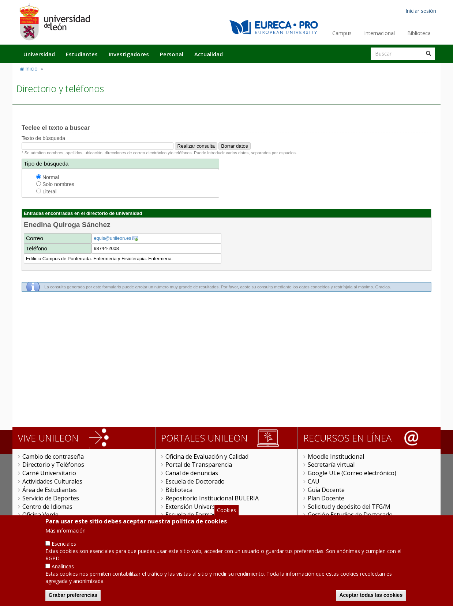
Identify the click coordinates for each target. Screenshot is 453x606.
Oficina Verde (40, 515)
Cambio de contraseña (53, 456)
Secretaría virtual (331, 465)
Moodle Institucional (336, 456)
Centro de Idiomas (47, 507)
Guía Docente (326, 490)
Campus (342, 33)
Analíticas (63, 566)
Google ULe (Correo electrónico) (352, 473)
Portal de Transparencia (198, 465)
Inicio (31, 68)
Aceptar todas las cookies (371, 595)
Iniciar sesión (420, 10)
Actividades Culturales (52, 481)
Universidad (39, 54)
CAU (313, 481)
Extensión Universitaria (197, 507)
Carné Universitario (49, 473)
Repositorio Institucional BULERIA (212, 498)
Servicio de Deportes (50, 498)
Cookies (226, 510)
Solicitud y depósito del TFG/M (349, 507)
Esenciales (64, 543)
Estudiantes (82, 54)
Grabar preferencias (73, 595)
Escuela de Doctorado (195, 481)
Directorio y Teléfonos (53, 465)
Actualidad (208, 54)
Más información (65, 530)
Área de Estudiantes (49, 490)
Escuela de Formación (194, 515)
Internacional (379, 33)
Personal (171, 54)
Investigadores (129, 54)
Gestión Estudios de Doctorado (350, 515)
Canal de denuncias (191, 473)
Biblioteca (419, 33)
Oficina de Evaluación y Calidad (206, 456)
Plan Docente (326, 498)
